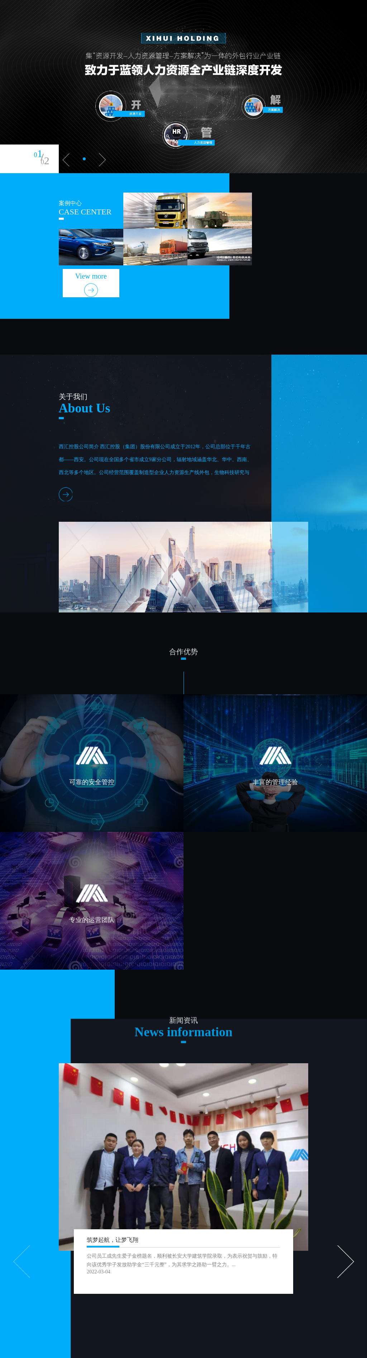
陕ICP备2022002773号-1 (124, 1349)
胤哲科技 (184, 1349)
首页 (111, 26)
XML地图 (162, 1349)
